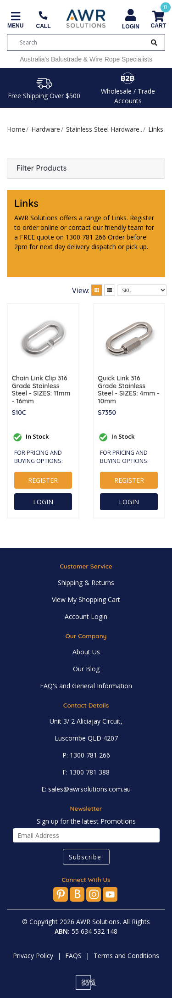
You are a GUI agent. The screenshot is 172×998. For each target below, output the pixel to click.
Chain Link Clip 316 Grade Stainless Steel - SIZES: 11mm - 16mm (41, 389)
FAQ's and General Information (86, 685)
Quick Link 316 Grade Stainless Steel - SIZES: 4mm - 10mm (128, 389)
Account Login (86, 616)
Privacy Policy (33, 955)
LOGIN (43, 501)
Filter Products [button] (42, 168)
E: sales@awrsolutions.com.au (86, 789)
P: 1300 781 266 (86, 755)
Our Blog (86, 668)
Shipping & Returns (86, 582)
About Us (86, 651)
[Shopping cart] (158, 20)
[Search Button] (154, 42)
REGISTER (43, 480)
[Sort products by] (142, 290)
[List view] (109, 290)
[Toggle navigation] (15, 20)
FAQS (73, 955)
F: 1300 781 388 (86, 772)
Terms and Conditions (126, 955)
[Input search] (82, 42)
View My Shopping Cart (86, 599)
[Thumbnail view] (96, 290)
